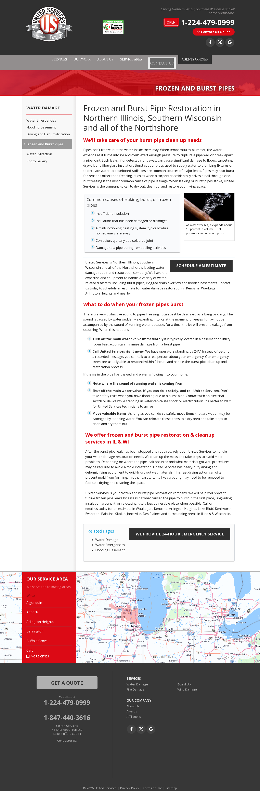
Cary (29, 645)
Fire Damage (135, 684)
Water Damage (106, 535)
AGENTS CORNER (206, 60)
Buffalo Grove (37, 636)
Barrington (34, 626)
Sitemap (171, 783)
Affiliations (134, 712)
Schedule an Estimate (201, 260)
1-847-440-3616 (67, 712)
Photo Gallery (36, 156)
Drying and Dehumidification (48, 129)
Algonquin (34, 598)
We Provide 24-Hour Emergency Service (180, 529)
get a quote (67, 677)
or (214, 32)
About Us (133, 701)
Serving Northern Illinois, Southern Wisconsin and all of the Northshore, (198, 11)
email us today (96, 503)
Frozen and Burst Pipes (44, 139)
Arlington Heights (40, 617)
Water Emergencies (110, 540)
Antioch (32, 607)
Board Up (184, 679)
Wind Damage (187, 684)
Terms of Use (152, 783)
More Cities (40, 651)
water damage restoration (113, 451)
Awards (132, 706)
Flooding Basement (110, 545)
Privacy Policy (129, 783)
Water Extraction (39, 149)
